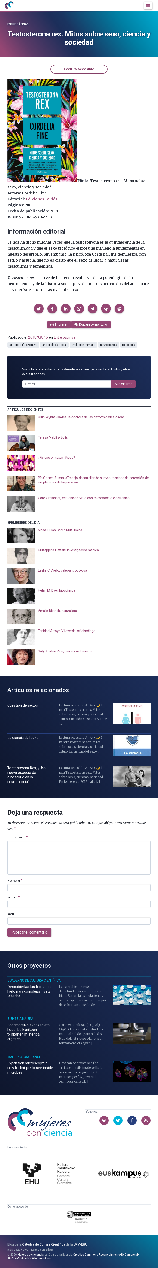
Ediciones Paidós (41, 199)
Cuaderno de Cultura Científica (34, 980)
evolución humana (83, 344)
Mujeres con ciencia (31, 1254)
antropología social (54, 344)
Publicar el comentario (29, 932)
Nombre (14, 880)
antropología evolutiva (23, 344)
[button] (39, 308)
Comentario (17, 837)
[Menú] (148, 5)
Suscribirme (123, 384)
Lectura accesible (79, 69)
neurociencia (108, 344)
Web (10, 914)
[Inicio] (9, 5)
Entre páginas (18, 24)
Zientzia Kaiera (20, 1019)
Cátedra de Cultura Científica (43, 1244)
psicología (128, 344)
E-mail (13, 897)
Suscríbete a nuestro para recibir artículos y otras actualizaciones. (76, 371)
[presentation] (79, 423)
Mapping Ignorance (24, 1057)
